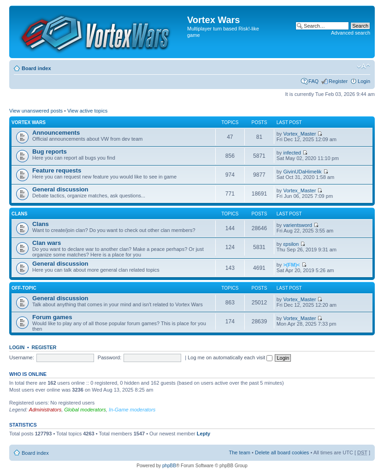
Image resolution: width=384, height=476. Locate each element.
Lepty (203, 433)
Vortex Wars (29, 122)
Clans (19, 213)
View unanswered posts (36, 110)
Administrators (45, 409)
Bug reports (49, 151)
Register (338, 81)
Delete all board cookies (282, 452)
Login (364, 81)
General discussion (60, 189)
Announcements (56, 132)
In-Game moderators (132, 409)
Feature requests (56, 170)
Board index (36, 68)
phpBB (169, 465)
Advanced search (350, 33)
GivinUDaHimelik (302, 171)
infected (292, 152)
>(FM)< (291, 265)
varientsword (297, 225)
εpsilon (291, 244)
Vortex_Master (299, 134)
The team (239, 452)
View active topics (87, 110)
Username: (21, 357)
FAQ (313, 81)
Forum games (52, 317)
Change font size (363, 66)
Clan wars (46, 242)
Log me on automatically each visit (230, 357)
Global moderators (85, 409)
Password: (109, 357)
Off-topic (24, 288)
